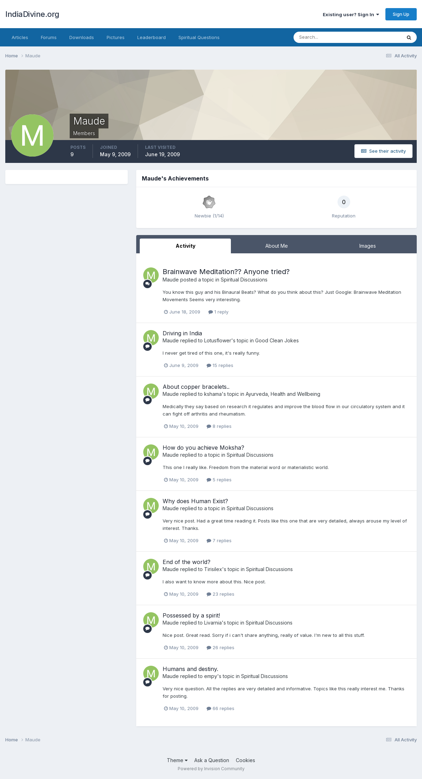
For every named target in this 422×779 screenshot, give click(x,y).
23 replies (220, 594)
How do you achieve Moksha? (203, 447)
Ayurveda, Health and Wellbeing (283, 394)
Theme (177, 760)
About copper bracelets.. (196, 386)
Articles (20, 37)
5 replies (219, 479)
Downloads (81, 37)
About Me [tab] (276, 246)
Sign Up (401, 14)
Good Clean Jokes (277, 340)
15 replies (220, 365)
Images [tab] (367, 246)
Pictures (116, 37)
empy (210, 676)
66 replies (220, 708)
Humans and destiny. (190, 668)
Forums (49, 37)
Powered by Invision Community (211, 768)
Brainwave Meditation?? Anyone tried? (226, 271)
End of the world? (186, 561)
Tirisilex (213, 569)
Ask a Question (211, 760)
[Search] (324, 37)
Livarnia (213, 623)
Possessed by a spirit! (191, 615)
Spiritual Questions (199, 37)
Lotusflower (217, 340)
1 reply (218, 312)
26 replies (220, 647)
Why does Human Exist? (195, 501)
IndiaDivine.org (32, 14)
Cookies (245, 760)
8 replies (219, 426)
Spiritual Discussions (244, 280)
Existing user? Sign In (351, 14)
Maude (171, 280)
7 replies (219, 540)
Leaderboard (151, 37)
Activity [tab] (185, 246)
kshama (213, 394)
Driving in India (182, 333)
